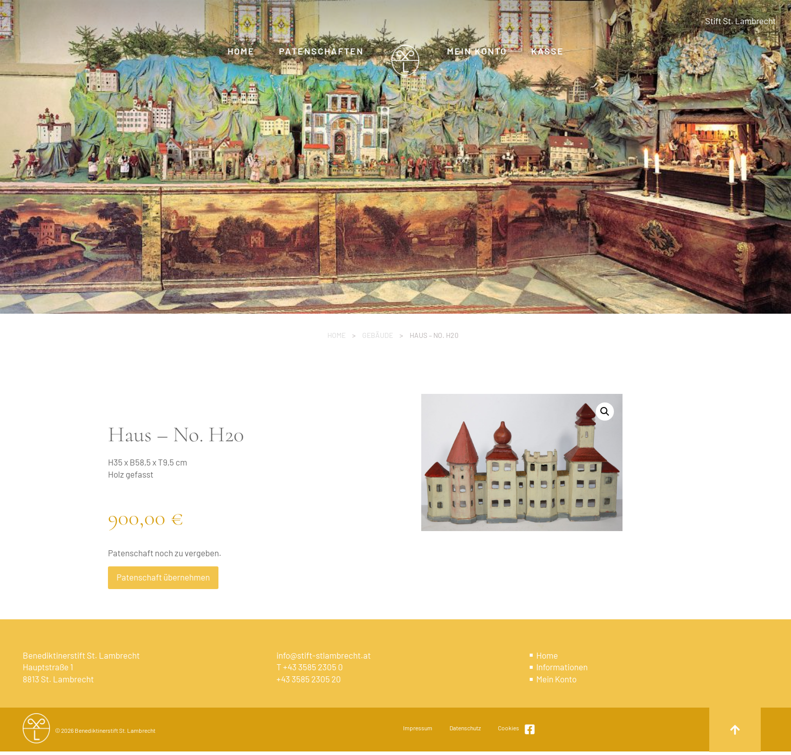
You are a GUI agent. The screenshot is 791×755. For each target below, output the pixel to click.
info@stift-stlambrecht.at (323, 655)
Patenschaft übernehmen (163, 577)
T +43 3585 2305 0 (309, 667)
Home (336, 335)
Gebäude (377, 335)
